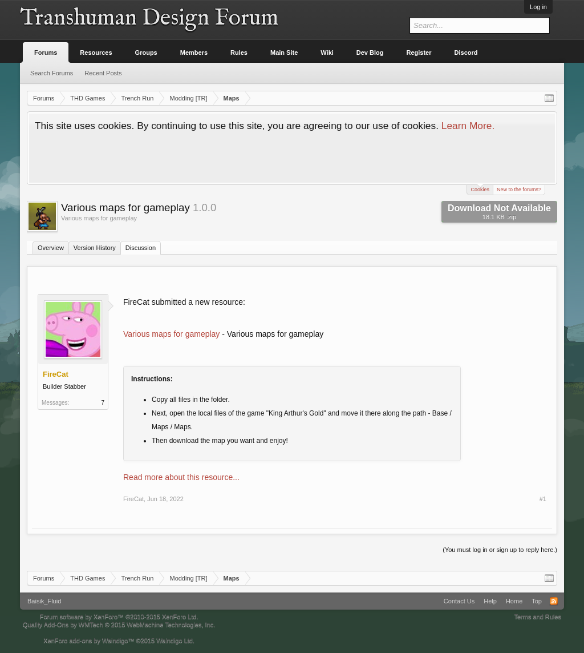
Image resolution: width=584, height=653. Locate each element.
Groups (146, 52)
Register (419, 52)
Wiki (327, 52)
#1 (543, 498)
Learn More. (467, 125)
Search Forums (51, 73)
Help (490, 601)
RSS (553, 601)
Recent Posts (102, 73)
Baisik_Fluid (44, 601)
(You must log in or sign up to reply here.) (500, 549)
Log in (538, 6)
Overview (51, 247)
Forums (45, 52)
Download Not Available (499, 211)
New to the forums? (519, 189)
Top (537, 601)
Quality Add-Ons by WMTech (119, 624)
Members (194, 52)
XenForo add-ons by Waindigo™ (88, 640)
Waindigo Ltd (174, 640)
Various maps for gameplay (171, 333)
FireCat (133, 498)
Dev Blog (370, 52)
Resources (96, 52)
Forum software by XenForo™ (119, 616)
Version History (95, 247)
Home (514, 601)
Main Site (284, 52)
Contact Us (459, 601)
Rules (239, 52)
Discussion (140, 247)
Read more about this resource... (181, 477)
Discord (466, 52)
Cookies (480, 188)
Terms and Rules (537, 616)
